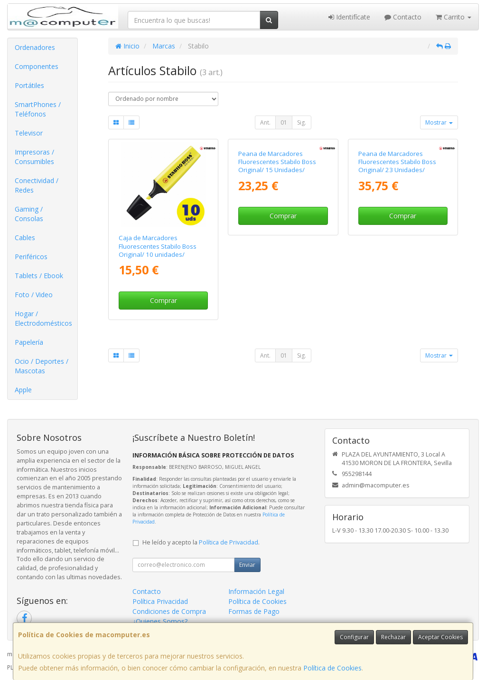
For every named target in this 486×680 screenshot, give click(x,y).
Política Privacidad (160, 601)
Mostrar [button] (439, 122)
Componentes (36, 66)
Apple (23, 389)
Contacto (402, 16)
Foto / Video (34, 294)
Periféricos (31, 256)
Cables (25, 237)
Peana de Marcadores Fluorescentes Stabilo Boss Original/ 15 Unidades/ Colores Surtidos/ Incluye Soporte (277, 254)
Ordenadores (35, 47)
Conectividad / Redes (36, 185)
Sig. (301, 122)
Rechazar (393, 637)
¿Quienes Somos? (159, 621)
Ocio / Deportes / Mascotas (41, 366)
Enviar (247, 565)
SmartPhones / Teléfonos (38, 109)
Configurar (354, 637)
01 (283, 122)
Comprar (163, 300)
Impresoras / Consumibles (34, 156)
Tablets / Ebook (39, 275)
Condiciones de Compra (169, 611)
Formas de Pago (254, 611)
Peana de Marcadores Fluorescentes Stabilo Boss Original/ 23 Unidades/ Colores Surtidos (397, 250)
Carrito (453, 16)
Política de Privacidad (228, 542)
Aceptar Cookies (440, 637)
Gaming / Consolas (29, 213)
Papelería (29, 342)
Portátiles (29, 85)
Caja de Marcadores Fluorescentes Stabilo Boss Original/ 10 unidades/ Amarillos (157, 250)
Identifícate (349, 16)
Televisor (29, 132)
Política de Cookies (332, 667)
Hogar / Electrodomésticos (43, 318)
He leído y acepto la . (201, 542)
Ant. (265, 122)
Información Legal (256, 591)
